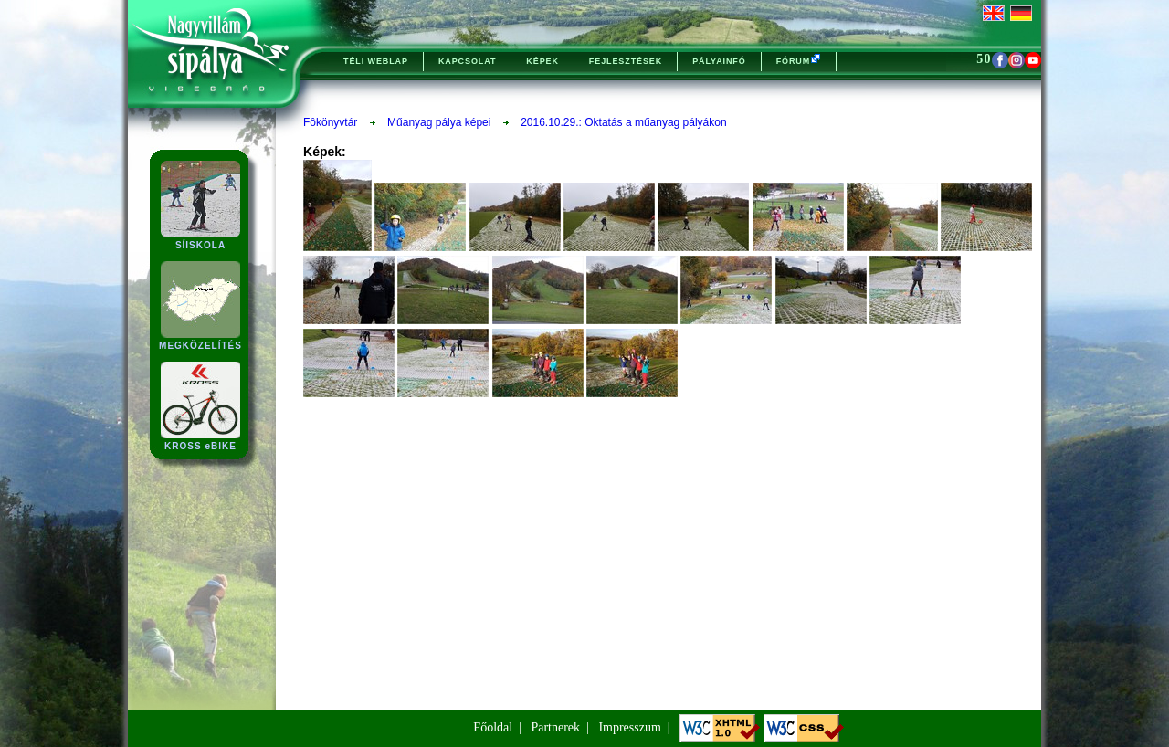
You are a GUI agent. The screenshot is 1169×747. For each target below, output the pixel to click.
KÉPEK (542, 61)
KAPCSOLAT (467, 61)
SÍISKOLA (200, 239)
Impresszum (629, 727)
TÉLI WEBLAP (375, 61)
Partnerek (555, 727)
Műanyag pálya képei (438, 122)
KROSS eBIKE (200, 440)
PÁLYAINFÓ (718, 61)
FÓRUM (799, 59)
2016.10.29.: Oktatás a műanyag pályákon (624, 122)
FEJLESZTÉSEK (625, 61)
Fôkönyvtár (330, 122)
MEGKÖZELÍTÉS (200, 340)
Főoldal (492, 727)
